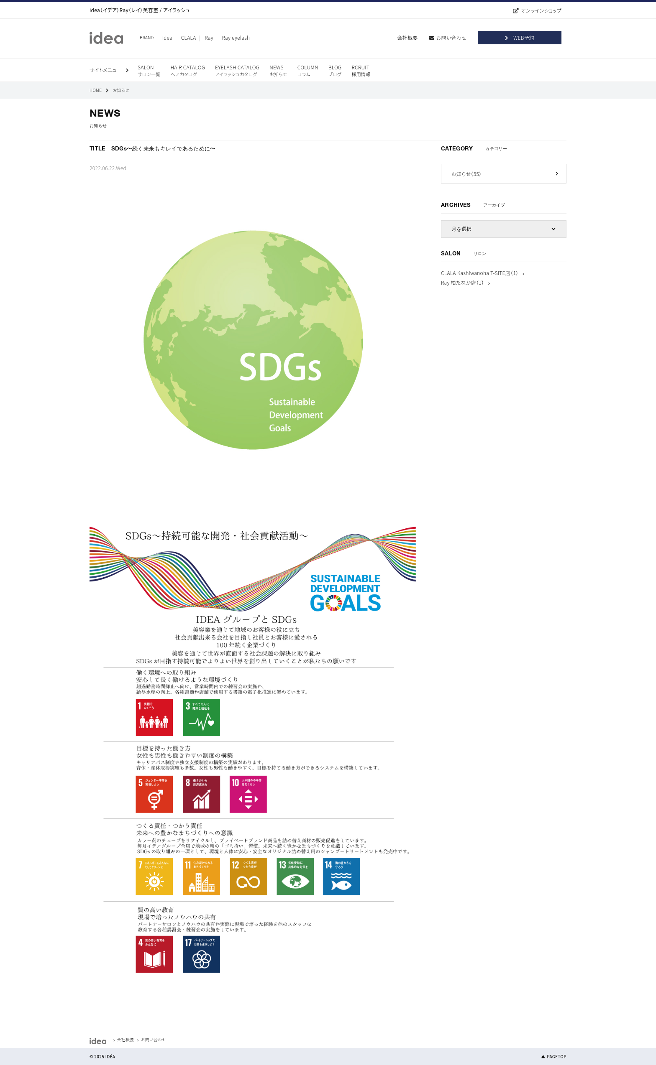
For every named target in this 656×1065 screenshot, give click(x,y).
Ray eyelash (236, 37)
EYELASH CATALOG (237, 70)
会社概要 (407, 37)
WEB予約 (523, 37)
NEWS (278, 70)
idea (167, 37)
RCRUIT (360, 70)
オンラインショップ (541, 10)
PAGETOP (556, 1056)
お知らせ (466, 174)
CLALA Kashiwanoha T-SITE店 (479, 272)
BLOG (335, 70)
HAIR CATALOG (187, 70)
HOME (96, 90)
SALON (149, 70)
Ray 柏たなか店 (462, 282)
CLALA (188, 37)
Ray (209, 37)
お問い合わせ (451, 37)
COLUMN (307, 70)
